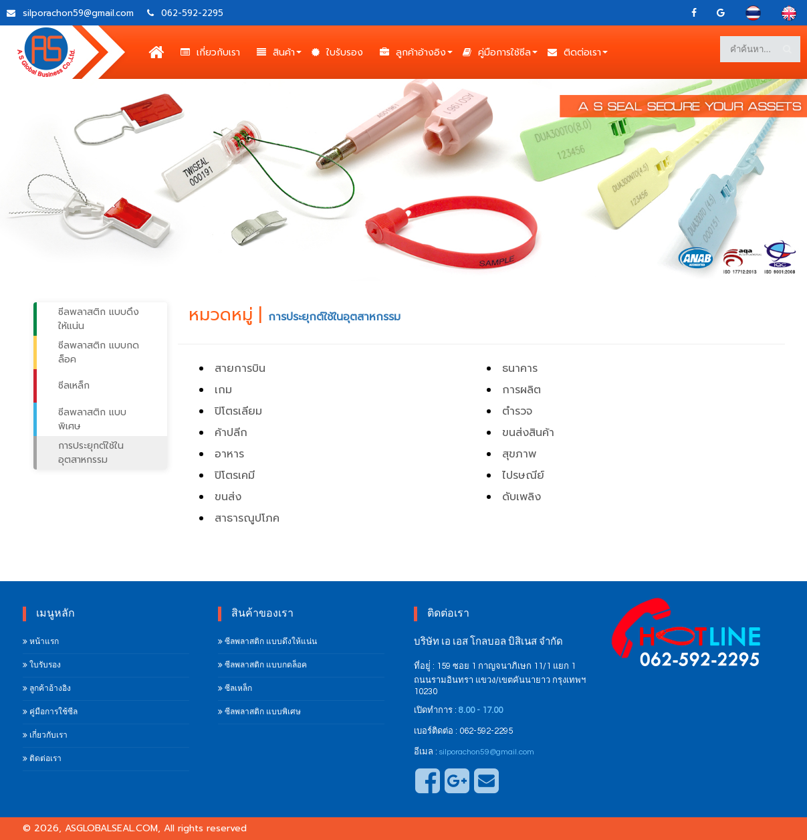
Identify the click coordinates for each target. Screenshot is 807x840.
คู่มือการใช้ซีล (497, 52)
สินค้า (276, 52)
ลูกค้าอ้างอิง (413, 52)
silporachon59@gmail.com (486, 752)
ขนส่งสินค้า (528, 433)
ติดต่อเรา (574, 52)
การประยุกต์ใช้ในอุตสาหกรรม (91, 453)
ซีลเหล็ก (74, 386)
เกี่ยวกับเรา (210, 52)
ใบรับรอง (337, 52)
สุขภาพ (519, 454)
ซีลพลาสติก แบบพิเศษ (92, 419)
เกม (223, 390)
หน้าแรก (41, 641)
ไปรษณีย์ (523, 475)
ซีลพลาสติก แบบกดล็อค (98, 352)
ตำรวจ (517, 411)
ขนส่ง (228, 497)
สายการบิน (240, 368)
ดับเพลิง (521, 497)
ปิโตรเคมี (235, 475)
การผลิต (521, 390)
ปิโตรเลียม (238, 411)
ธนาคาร (520, 368)
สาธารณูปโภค (247, 518)
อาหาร (229, 454)
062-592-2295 (185, 13)
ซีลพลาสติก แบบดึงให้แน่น (98, 319)
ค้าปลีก (231, 433)
